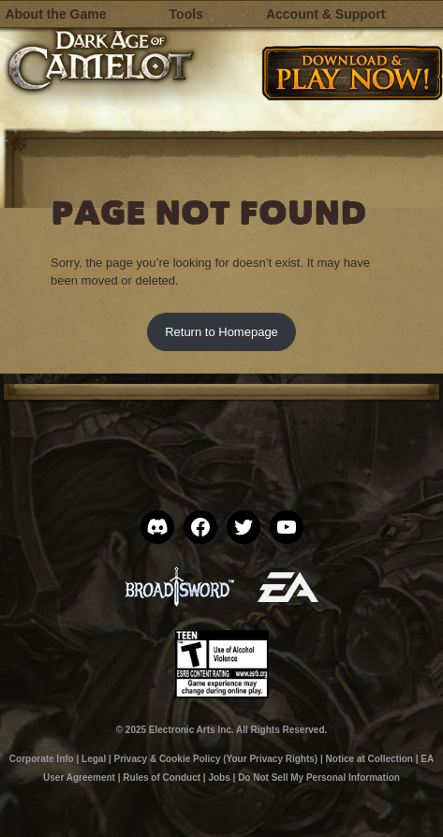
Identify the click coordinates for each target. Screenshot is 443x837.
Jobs (218, 777)
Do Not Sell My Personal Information (319, 777)
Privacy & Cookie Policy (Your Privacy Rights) (216, 759)
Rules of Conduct (161, 777)
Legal (93, 759)
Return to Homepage (221, 332)
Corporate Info (41, 759)
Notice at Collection (369, 759)
